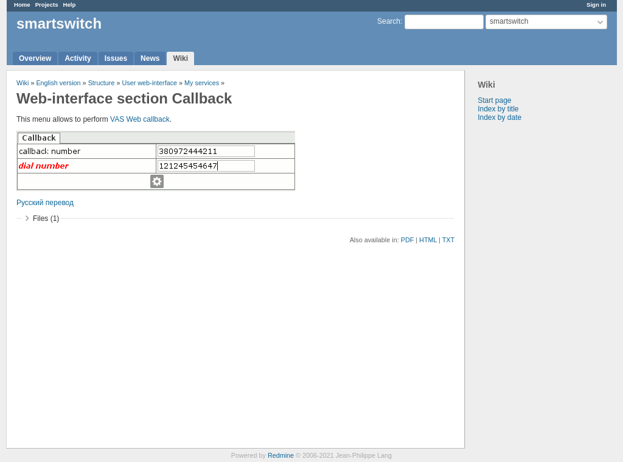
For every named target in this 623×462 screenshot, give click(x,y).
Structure (101, 82)
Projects (46, 4)
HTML (428, 239)
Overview (35, 58)
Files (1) (46, 218)
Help (69, 4)
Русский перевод (45, 202)
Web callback (148, 119)
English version (58, 82)
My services (201, 82)
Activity (77, 58)
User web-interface (149, 82)
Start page (494, 100)
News (150, 58)
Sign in (596, 4)
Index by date (499, 117)
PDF (407, 239)
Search (388, 21)
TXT (448, 239)
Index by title (498, 109)
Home (22, 4)
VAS (117, 119)
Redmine (281, 455)
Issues (116, 58)
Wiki (180, 58)
